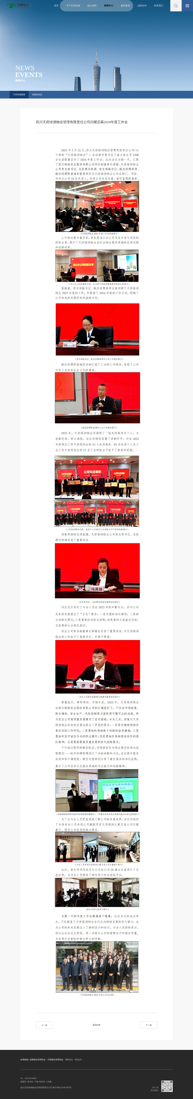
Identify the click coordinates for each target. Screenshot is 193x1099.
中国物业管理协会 (55, 1060)
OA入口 (78, 1060)
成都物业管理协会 (38, 1060)
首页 (56, 5)
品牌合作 (142, 5)
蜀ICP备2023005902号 (62, 1088)
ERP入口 (69, 1060)
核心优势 (91, 5)
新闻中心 (108, 5)
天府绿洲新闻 (19, 95)
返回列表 (96, 1025)
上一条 (44, 1025)
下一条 (149, 1025)
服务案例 (125, 5)
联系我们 (158, 5)
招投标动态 (37, 95)
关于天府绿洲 (73, 5)
